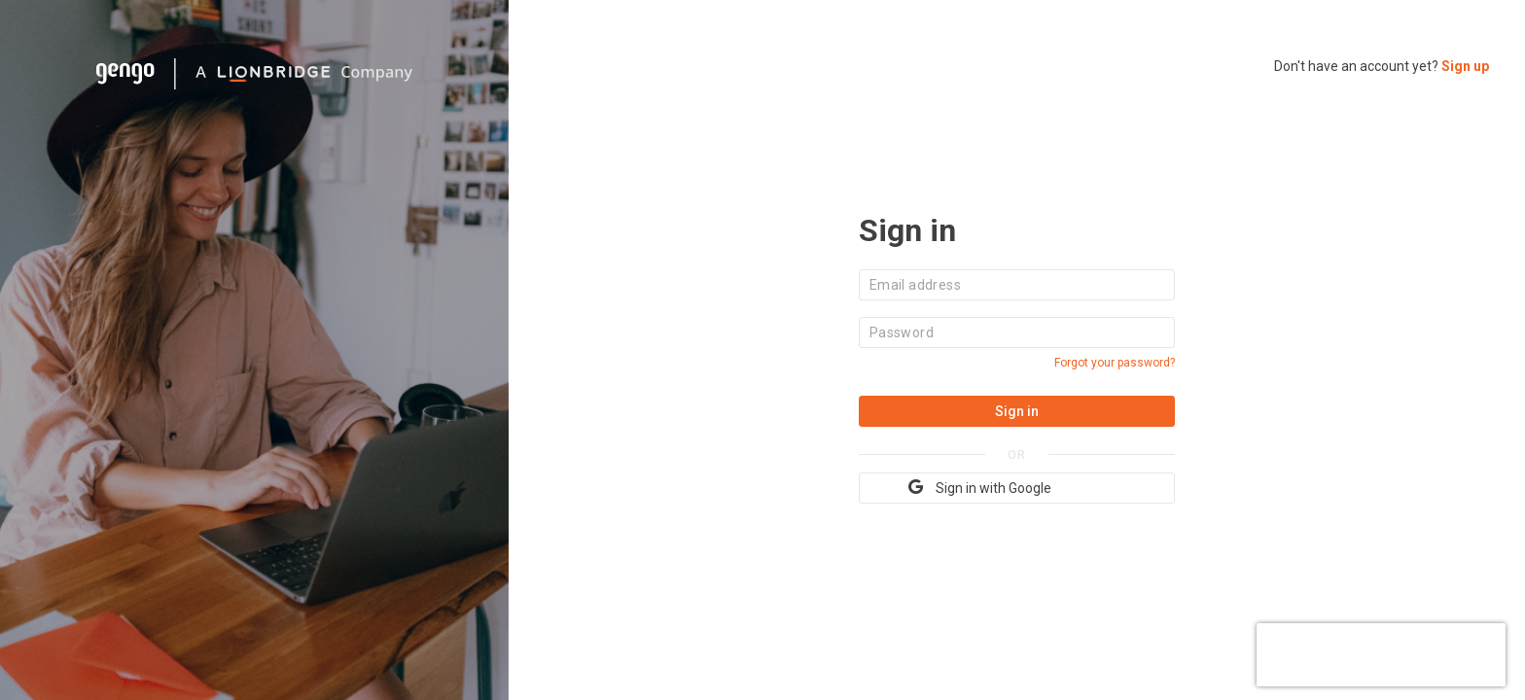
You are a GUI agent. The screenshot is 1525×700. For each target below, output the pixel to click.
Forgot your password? (1114, 362)
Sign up (1465, 66)
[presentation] (1381, 652)
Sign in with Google (979, 487)
